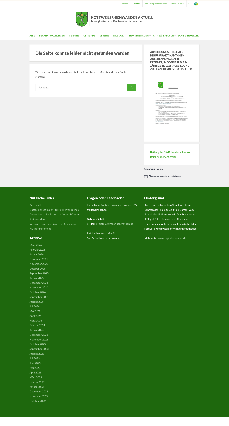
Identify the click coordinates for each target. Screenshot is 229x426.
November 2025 (39, 263)
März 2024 (36, 320)
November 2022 (39, 396)
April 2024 (35, 315)
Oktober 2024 (38, 292)
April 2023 (35, 372)
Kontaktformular (110, 205)
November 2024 (39, 287)
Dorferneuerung (188, 35)
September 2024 (39, 296)
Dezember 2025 (39, 259)
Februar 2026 (37, 249)
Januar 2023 (37, 386)
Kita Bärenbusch (163, 35)
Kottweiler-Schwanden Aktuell (122, 19)
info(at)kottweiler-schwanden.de (114, 223)
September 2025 (39, 273)
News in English (139, 35)
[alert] (171, 176)
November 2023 (39, 339)
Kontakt (123, 3)
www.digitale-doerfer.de (172, 238)
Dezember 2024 (39, 282)
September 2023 (39, 348)
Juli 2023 (35, 358)
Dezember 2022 (39, 391)
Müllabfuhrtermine (40, 228)
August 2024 (37, 301)
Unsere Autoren (176, 3)
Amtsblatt (35, 205)
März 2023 (36, 377)
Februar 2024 (37, 325)
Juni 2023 (35, 363)
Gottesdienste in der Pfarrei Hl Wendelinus (54, 209)
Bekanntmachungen (52, 35)
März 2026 (36, 244)
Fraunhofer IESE (153, 214)
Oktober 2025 (38, 268)
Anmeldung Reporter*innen (154, 3)
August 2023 (37, 353)
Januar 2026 (37, 254)
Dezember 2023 (39, 334)
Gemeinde (89, 35)
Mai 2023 (35, 367)
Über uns (134, 3)
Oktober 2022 (38, 401)
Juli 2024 (35, 306)
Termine (74, 35)
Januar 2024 (37, 330)
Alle (32, 35)
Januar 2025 (37, 278)
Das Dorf (119, 35)
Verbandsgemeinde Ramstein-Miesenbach (54, 223)
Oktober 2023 (38, 344)
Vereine (104, 35)
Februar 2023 (37, 382)
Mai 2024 (35, 311)
